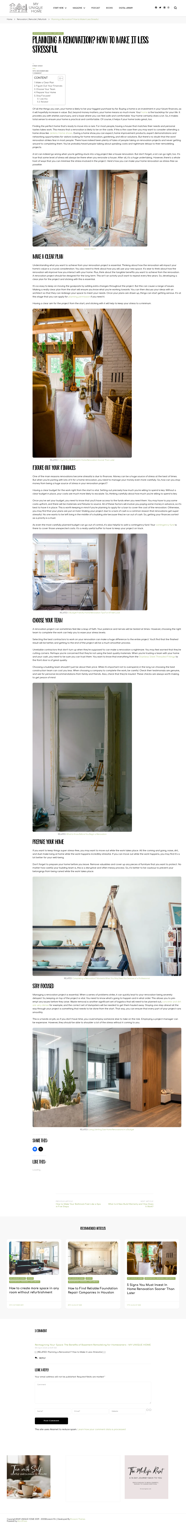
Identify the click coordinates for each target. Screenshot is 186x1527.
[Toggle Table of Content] (59, 78)
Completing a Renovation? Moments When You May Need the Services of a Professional (111, 978)
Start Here (58, 8)
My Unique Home (17, 1278)
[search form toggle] (175, 8)
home (144, 112)
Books (109, 8)
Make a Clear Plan (45, 82)
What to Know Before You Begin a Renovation (86, 834)
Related (44, 102)
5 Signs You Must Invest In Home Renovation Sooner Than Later (86, 460)
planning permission (79, 297)
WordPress (22, 1521)
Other (30, 1278)
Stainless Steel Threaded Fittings (157, 657)
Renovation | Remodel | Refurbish (48, 33)
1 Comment (42, 73)
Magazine (77, 8)
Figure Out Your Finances (49, 86)
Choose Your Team (45, 89)
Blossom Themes (77, 1519)
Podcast (95, 8)
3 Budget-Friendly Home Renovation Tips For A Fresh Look (94, 613)
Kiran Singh (38, 66)
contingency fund (165, 525)
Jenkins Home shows (61, 133)
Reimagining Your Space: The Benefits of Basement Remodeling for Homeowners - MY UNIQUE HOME (93, 1345)
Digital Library (126, 8)
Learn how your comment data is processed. (101, 1429)
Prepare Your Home (46, 92)
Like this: (44, 99)
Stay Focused (43, 96)
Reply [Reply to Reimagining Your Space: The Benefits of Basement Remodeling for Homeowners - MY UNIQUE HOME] (42, 1358)
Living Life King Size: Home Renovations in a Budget (111, 1130)
